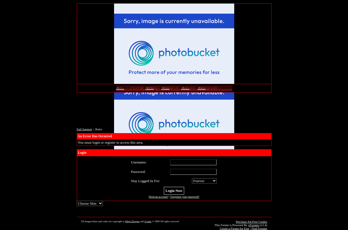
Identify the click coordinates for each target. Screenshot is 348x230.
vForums (253, 225)
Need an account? (158, 196)
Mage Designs (132, 221)
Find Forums (259, 228)
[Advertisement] (174, 111)
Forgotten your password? (184, 196)
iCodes (147, 221)
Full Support (84, 129)
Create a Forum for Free (234, 228)
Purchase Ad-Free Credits (251, 221)
